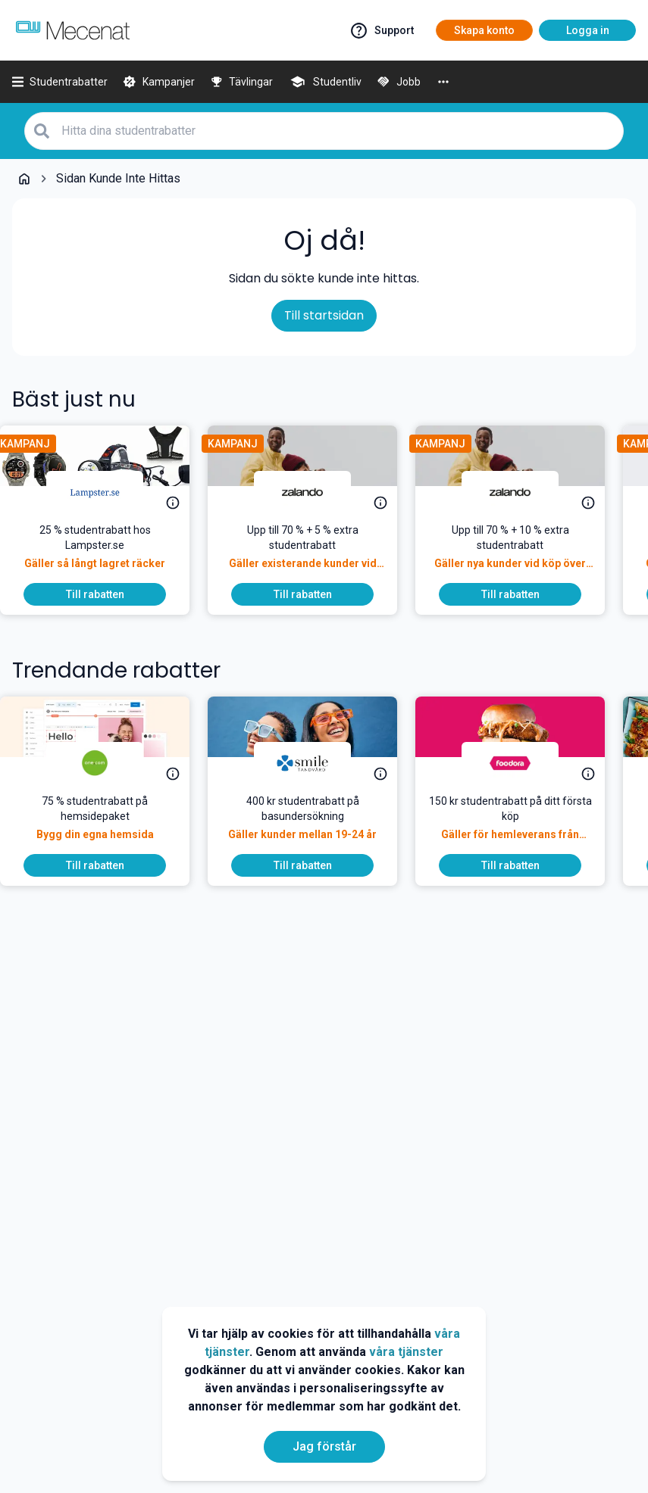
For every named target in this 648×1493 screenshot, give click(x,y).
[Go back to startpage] (24, 178)
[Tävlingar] (242, 81)
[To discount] (107, 594)
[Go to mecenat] (72, 30)
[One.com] (106, 763)
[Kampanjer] (159, 81)
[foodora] (522, 763)
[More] (443, 81)
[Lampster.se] (106, 492)
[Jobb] (399, 81)
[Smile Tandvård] (314, 763)
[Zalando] (314, 492)
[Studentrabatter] (60, 81)
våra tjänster (406, 1352)
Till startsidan (324, 315)
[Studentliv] (325, 81)
